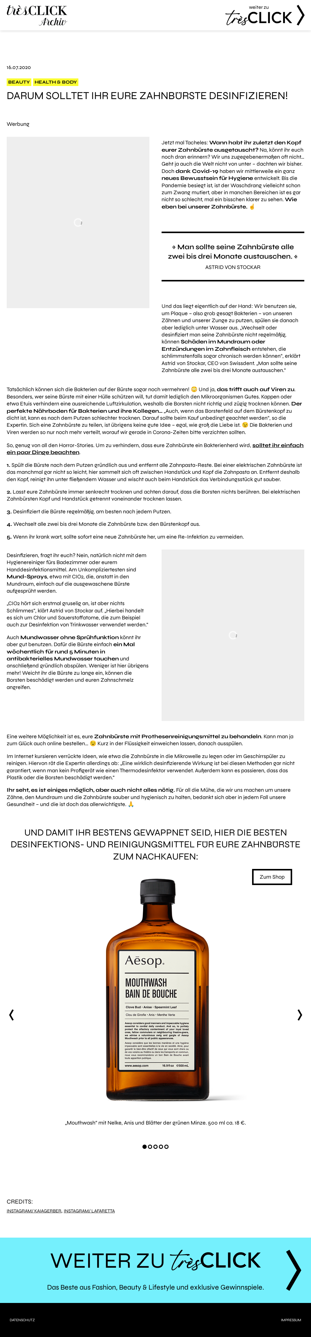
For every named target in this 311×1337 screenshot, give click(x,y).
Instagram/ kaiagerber (34, 1211)
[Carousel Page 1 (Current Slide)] (144, 1147)
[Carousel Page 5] (166, 1147)
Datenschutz (22, 1320)
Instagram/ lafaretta (89, 1211)
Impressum (291, 1320)
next (299, 1015)
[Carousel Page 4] (161, 1147)
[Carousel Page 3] (155, 1147)
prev (11, 1015)
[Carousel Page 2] (150, 1147)
